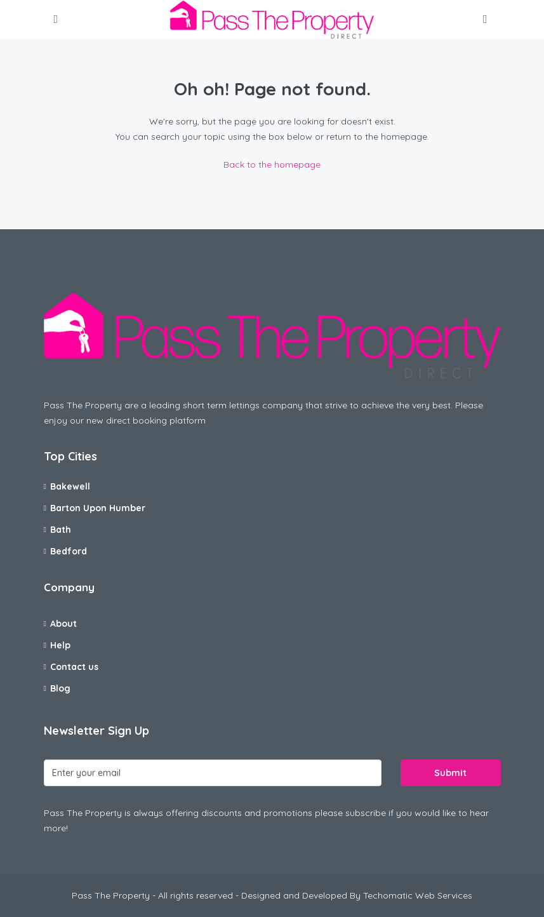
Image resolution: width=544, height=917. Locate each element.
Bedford (68, 551)
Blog (60, 688)
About (63, 623)
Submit (450, 773)
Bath (60, 529)
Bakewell (70, 486)
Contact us (74, 667)
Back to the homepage (272, 164)
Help (60, 645)
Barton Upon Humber (97, 508)
